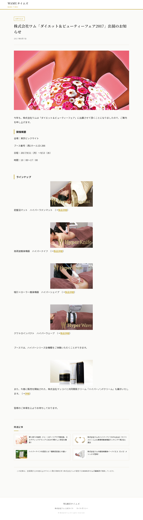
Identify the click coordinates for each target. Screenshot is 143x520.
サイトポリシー (82, 508)
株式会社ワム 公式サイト (64, 508)
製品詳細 (62, 210)
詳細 (27, 393)
